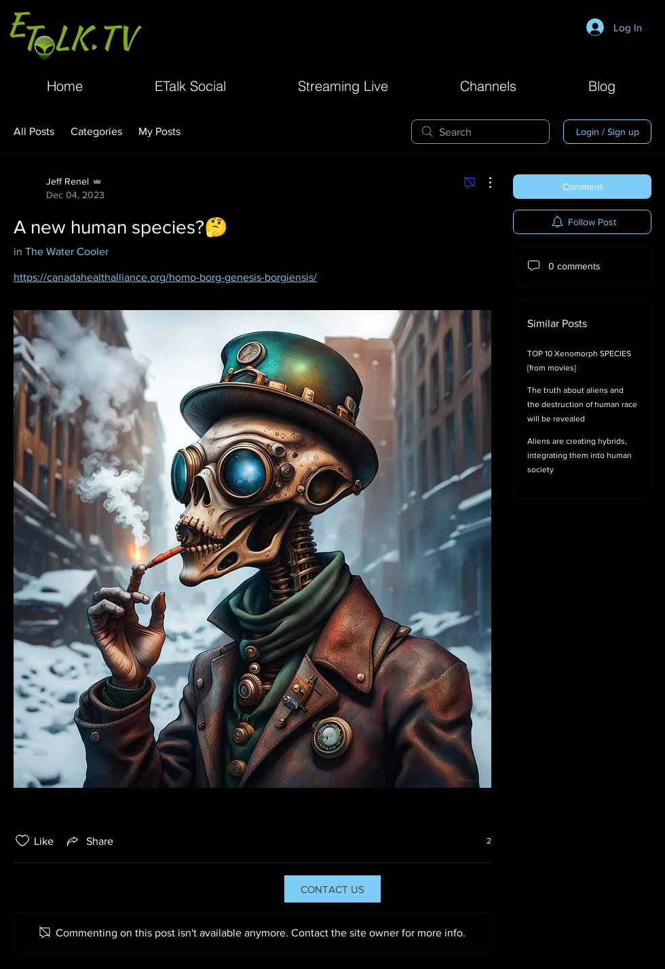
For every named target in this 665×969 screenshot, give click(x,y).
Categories (96, 131)
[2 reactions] (481, 841)
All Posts (34, 131)
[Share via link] (88, 841)
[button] (488, 84)
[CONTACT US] (332, 888)
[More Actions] (483, 182)
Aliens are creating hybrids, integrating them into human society (579, 455)
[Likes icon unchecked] (22, 841)
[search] (480, 131)
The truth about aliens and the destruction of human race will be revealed (582, 404)
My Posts (159, 131)
